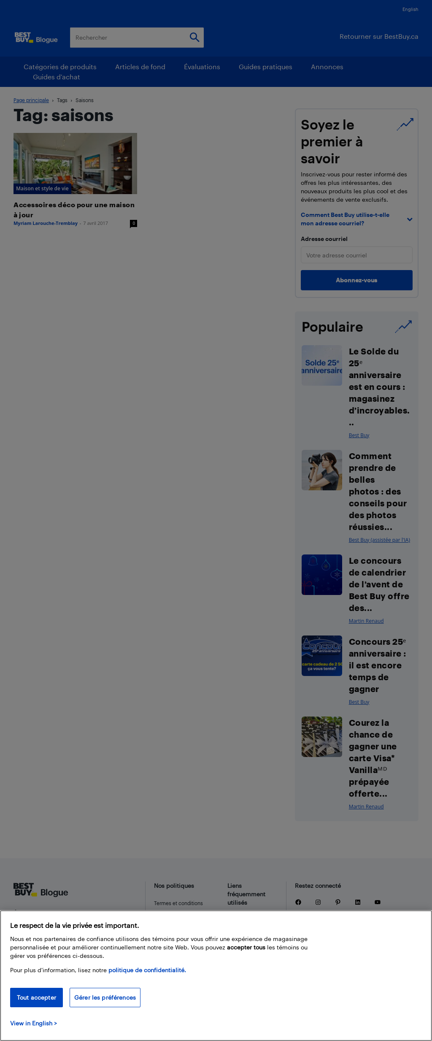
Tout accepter (36, 997)
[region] (216, 975)
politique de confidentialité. (147, 969)
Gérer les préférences (105, 997)
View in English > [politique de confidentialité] (33, 1023)
